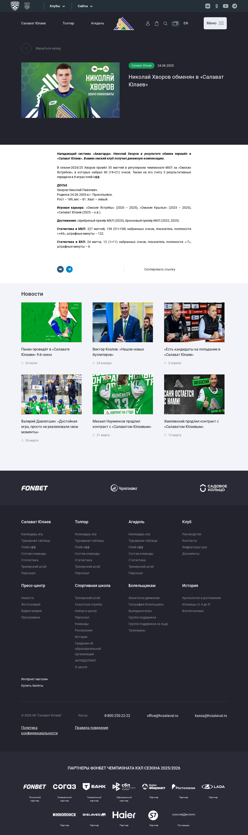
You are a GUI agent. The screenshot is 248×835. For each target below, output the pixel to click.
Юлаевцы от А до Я (196, 604)
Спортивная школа (92, 585)
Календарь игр (32, 534)
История (81, 637)
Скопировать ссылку (159, 269)
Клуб (186, 521)
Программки (30, 617)
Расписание (83, 630)
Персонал (28, 573)
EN (186, 23)
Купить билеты (32, 685)
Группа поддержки (142, 617)
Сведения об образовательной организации (88, 649)
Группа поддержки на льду (148, 624)
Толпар (68, 23)
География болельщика (146, 604)
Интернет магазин (34, 679)
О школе (81, 667)
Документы (190, 553)
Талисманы (137, 630)
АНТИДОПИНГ (85, 660)
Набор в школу (86, 611)
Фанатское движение (144, 598)
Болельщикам (142, 585)
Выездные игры (140, 611)
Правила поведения (91, 728)
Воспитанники (192, 611)
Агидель (97, 23)
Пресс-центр (33, 585)
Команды (82, 624)
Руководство (191, 534)
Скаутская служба (88, 604)
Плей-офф (28, 547)
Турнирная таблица (35, 540)
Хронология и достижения (201, 598)
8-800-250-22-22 (117, 716)
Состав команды (33, 553)
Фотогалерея (30, 604)
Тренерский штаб (34, 566)
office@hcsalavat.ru (162, 716)
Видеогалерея (31, 611)
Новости (27, 598)
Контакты (189, 540)
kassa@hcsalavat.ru (211, 716)
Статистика (29, 560)
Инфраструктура (194, 547)
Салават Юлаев (33, 23)
